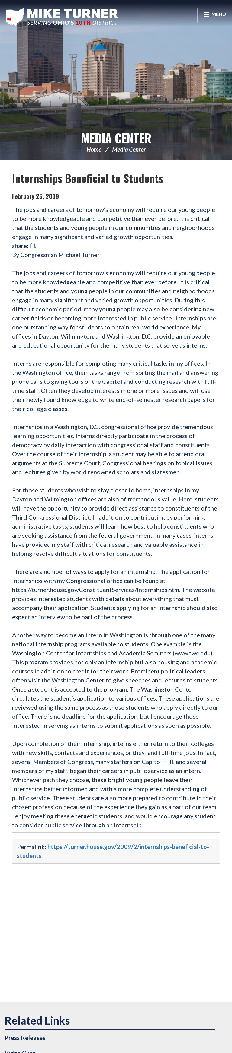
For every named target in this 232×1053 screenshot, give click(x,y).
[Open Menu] (214, 15)
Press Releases (25, 1037)
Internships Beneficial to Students (87, 178)
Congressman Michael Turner (62, 17)
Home (93, 149)
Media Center (116, 138)
